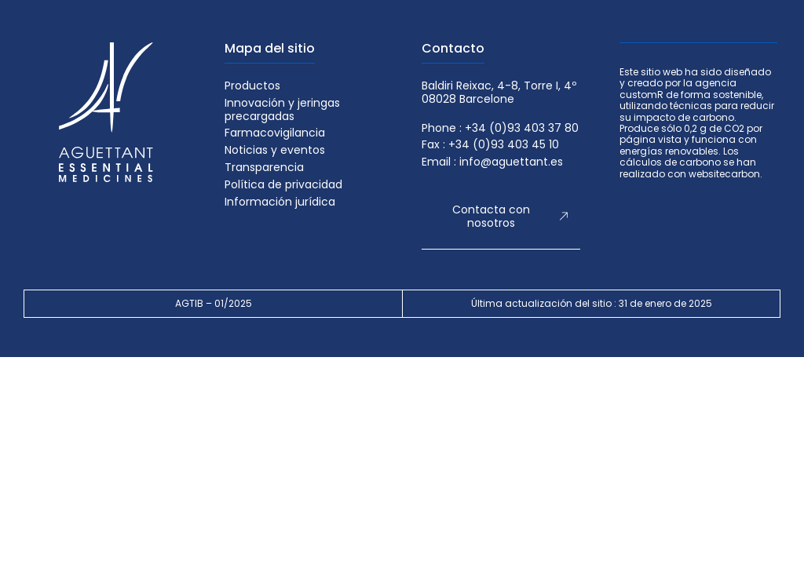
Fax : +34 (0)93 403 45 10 (490, 144)
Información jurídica (280, 202)
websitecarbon (724, 173)
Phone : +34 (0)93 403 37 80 (500, 128)
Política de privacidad (283, 184)
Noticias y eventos (275, 150)
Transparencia (264, 167)
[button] (501, 217)
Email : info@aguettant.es (492, 162)
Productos (252, 86)
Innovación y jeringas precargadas (282, 110)
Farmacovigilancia (275, 133)
